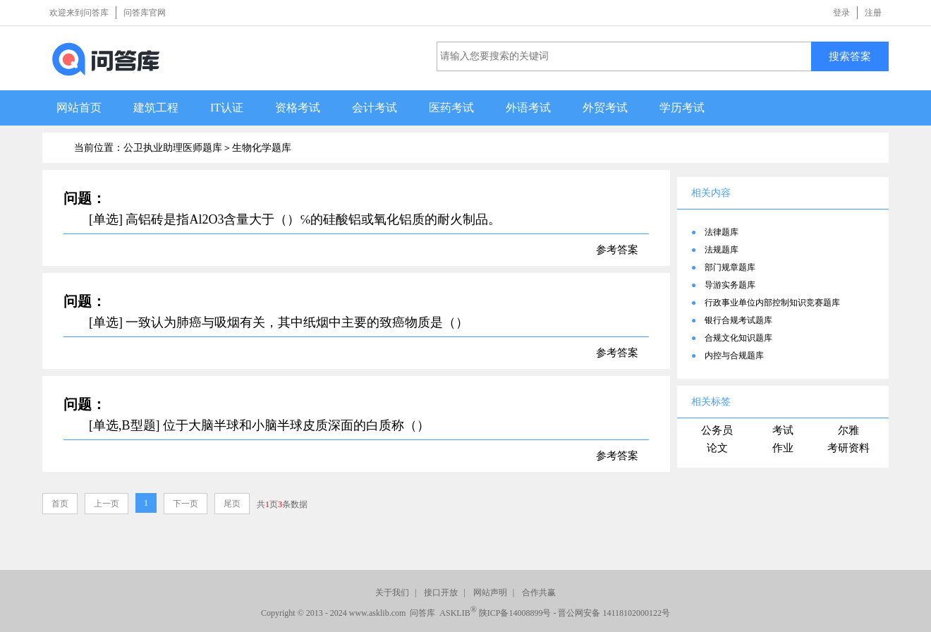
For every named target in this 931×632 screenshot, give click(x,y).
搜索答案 (850, 56)
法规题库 (721, 250)
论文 (717, 448)
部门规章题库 (730, 267)
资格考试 (297, 108)
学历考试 (682, 108)
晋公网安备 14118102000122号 (614, 613)
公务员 (717, 430)
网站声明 (490, 592)
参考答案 (617, 249)
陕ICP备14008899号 (515, 613)
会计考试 (374, 108)
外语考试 (528, 108)
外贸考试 (605, 108)
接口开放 (441, 592)
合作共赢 (539, 592)
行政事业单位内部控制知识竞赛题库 (772, 303)
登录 (841, 13)
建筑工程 (155, 108)
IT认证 (226, 108)
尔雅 (848, 430)
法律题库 (721, 232)
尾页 (232, 504)
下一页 (185, 504)
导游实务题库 (730, 285)
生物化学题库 (261, 147)
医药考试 (451, 108)
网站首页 (79, 108)
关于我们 (392, 592)
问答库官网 (144, 13)
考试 (782, 430)
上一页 (106, 504)
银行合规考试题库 (738, 320)
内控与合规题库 (734, 355)
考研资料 (848, 448)
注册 (873, 13)
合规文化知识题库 (738, 338)
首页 (59, 504)
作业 (782, 448)
